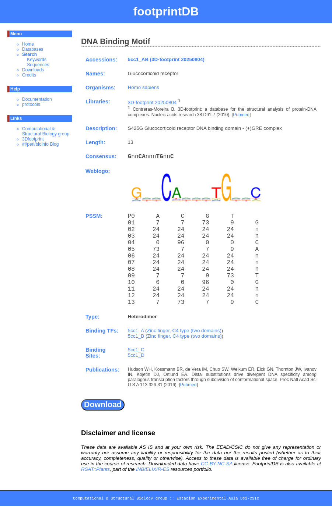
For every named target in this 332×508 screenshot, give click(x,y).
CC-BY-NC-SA (217, 463)
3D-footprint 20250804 (152, 102)
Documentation (37, 99)
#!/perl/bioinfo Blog (40, 144)
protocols (31, 104)
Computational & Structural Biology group (45, 131)
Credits (29, 75)
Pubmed (241, 114)
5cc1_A (136, 330)
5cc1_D (136, 355)
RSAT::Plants (95, 469)
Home (28, 44)
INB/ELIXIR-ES (152, 469)
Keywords (36, 59)
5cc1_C (136, 349)
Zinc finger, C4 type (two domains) (184, 330)
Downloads (33, 69)
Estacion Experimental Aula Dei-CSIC (218, 499)
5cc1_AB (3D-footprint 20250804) (166, 59)
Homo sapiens (143, 87)
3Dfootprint (33, 139)
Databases (32, 49)
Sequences (38, 64)
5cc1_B (136, 336)
